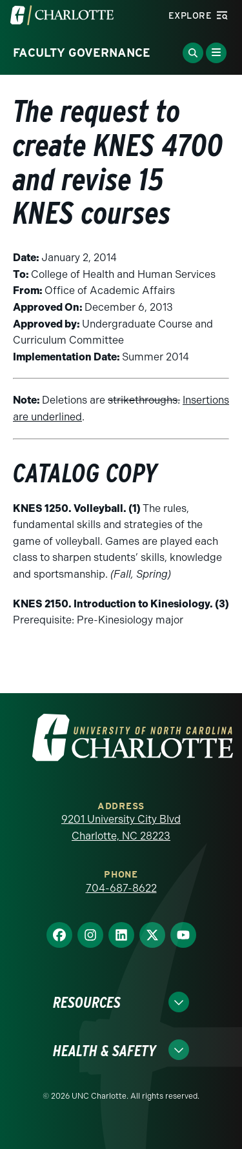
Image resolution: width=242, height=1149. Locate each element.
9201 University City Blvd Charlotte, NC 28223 (121, 827)
